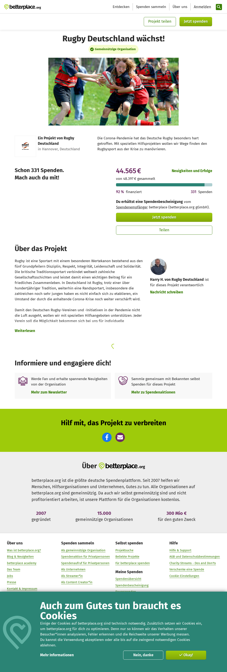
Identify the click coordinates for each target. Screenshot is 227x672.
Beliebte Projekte (127, 556)
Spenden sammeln (151, 7)
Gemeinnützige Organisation (115, 49)
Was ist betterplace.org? (24, 550)
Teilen (164, 230)
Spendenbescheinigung (132, 585)
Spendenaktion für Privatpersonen (85, 556)
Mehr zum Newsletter (49, 392)
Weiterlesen (25, 331)
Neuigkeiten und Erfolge (192, 171)
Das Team (13, 569)
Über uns (180, 7)
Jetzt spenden (196, 21)
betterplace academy (21, 563)
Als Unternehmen (73, 569)
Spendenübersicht (128, 579)
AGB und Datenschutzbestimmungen (194, 556)
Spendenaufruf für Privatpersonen (85, 563)
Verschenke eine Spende (186, 569)
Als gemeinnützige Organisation (83, 550)
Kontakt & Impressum (22, 588)
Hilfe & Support (180, 550)
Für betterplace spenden (132, 563)
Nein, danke (143, 655)
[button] (107, 437)
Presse (11, 582)
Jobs (10, 576)
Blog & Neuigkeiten (20, 556)
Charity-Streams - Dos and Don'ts (192, 563)
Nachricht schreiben (166, 292)
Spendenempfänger (132, 207)
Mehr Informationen (57, 655)
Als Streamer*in (72, 576)
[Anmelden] (202, 7)
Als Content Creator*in (76, 582)
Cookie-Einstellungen (184, 576)
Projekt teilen (160, 21)
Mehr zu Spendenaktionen (153, 392)
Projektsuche (124, 550)
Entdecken (121, 7)
